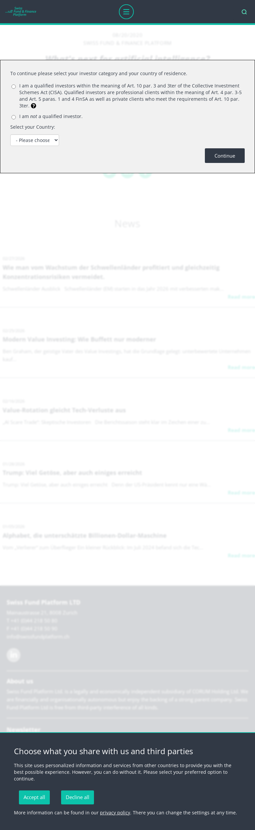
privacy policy (115, 812)
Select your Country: (32, 127)
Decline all (77, 797)
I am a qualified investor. (51, 116)
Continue (224, 155)
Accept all (34, 797)
